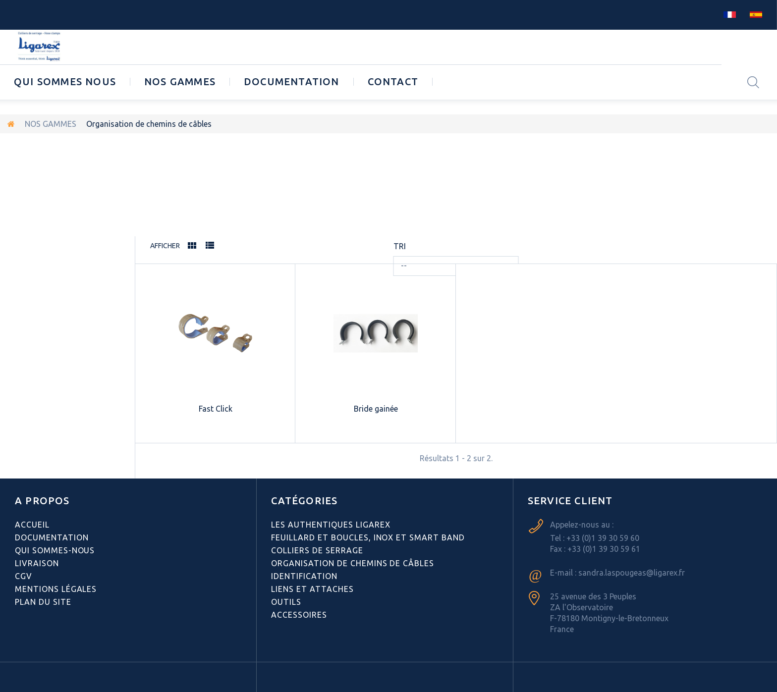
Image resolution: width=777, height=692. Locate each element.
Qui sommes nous (65, 81)
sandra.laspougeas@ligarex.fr (631, 572)
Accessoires (299, 614)
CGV (23, 576)
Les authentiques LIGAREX (330, 524)
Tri (399, 246)
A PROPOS (42, 500)
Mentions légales (56, 589)
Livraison (37, 563)
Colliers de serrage (317, 550)
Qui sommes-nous (55, 550)
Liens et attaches (312, 589)
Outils (286, 601)
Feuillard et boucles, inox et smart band (367, 537)
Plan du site (43, 601)
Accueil (32, 524)
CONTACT (393, 81)
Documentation (291, 81)
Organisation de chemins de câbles (352, 563)
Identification (304, 576)
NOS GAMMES (180, 81)
